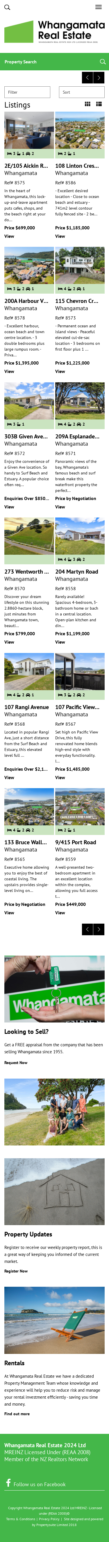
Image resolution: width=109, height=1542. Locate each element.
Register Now (16, 1271)
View (9, 236)
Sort (82, 92)
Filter (27, 92)
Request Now (15, 1062)
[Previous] (87, 77)
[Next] (99, 77)
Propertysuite (46, 1525)
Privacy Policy (49, 1519)
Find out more (17, 1413)
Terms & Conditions (20, 1519)
